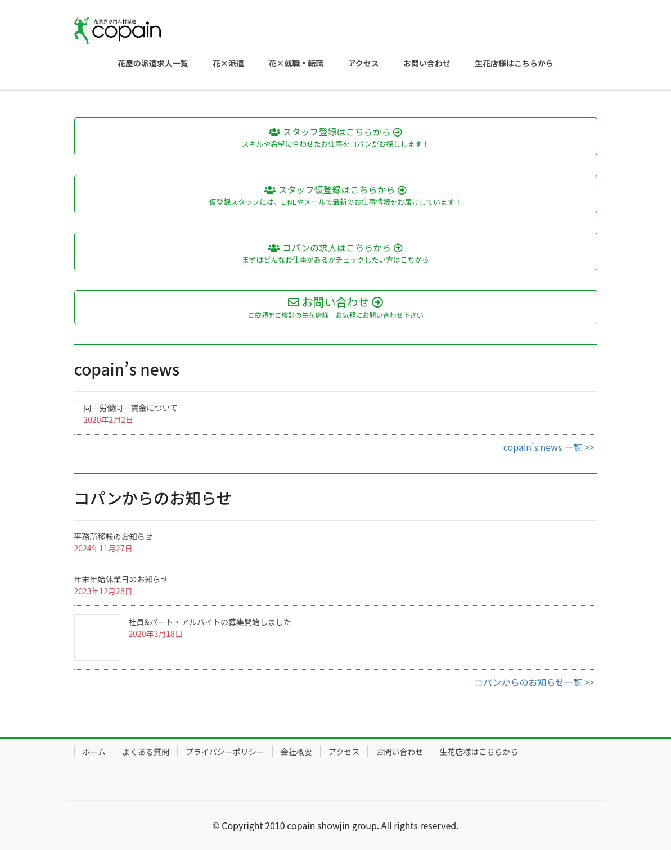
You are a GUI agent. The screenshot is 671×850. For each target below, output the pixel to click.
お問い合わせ (399, 751)
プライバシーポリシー (225, 751)
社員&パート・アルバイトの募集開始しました (210, 621)
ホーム (94, 751)
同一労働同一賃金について (131, 407)
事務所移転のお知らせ (113, 536)
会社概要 (296, 751)
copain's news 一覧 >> (549, 447)
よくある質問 (145, 751)
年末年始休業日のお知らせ (121, 579)
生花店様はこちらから (478, 751)
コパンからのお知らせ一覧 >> (534, 682)
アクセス (343, 751)
